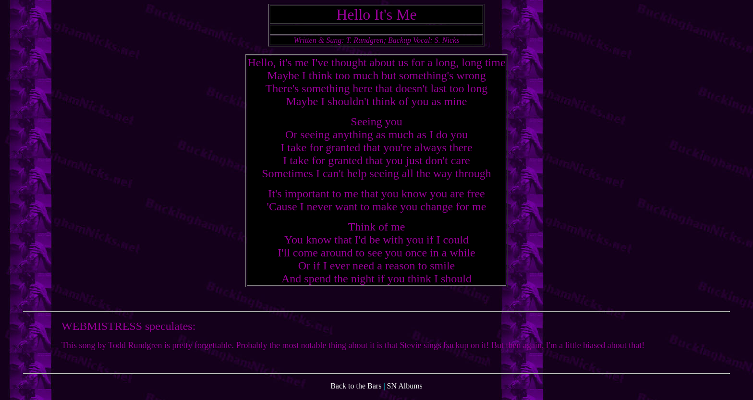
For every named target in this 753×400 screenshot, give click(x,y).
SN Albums (405, 392)
